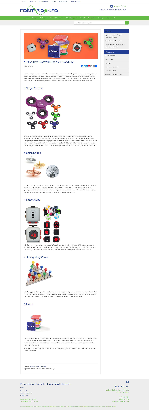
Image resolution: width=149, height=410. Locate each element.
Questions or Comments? (28, 399)
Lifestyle (108, 63)
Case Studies (109, 59)
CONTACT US (75, 2)
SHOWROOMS (43, 2)
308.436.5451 (104, 9)
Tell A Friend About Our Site (29, 401)
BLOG (54, 2)
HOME (24, 2)
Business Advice (110, 55)
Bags (34, 18)
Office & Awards (71, 18)
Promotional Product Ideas (38, 366)
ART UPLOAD (63, 2)
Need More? (111, 18)
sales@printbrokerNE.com (117, 9)
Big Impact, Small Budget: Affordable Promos (113, 36)
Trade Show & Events (87, 18)
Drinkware (44, 18)
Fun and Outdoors (56, 18)
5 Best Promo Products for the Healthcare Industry (114, 46)
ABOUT (31, 2)
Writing (101, 18)
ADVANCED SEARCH (26, 393)
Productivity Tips (110, 71)
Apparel (26, 18)
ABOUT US (23, 390)
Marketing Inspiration (111, 67)
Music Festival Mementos (113, 41)
